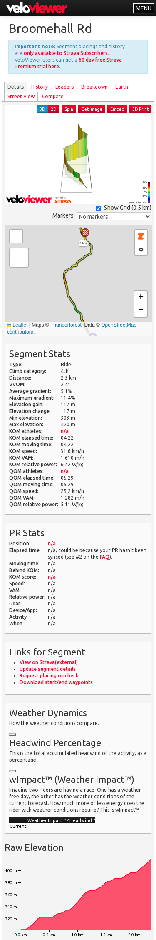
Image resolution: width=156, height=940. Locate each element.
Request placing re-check (49, 675)
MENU (143, 8)
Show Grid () (123, 207)
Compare (53, 96)
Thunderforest (66, 325)
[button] (85, 232)
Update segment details (48, 669)
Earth (121, 87)
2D (54, 109)
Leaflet (17, 325)
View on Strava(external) (49, 662)
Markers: (63, 215)
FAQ (104, 557)
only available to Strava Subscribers (66, 53)
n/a (65, 431)
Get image (91, 109)
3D (42, 109)
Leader (64, 87)
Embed (117, 109)
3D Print (140, 109)
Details (15, 87)
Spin (68, 109)
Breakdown (94, 87)
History (39, 87)
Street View (21, 96)
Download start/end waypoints (56, 682)
